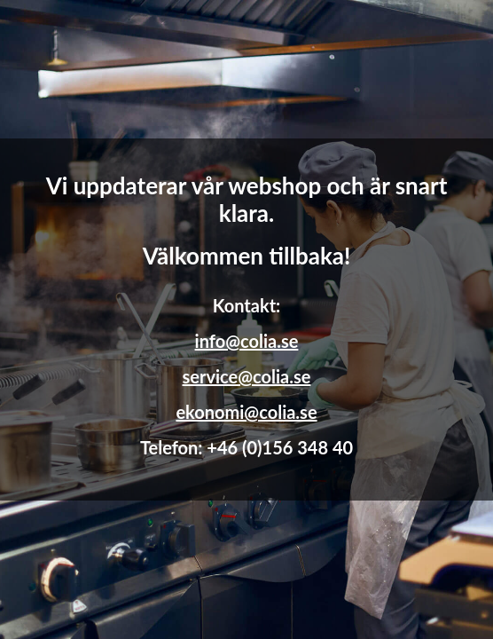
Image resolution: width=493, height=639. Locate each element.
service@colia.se (247, 376)
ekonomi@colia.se (246, 411)
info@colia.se (247, 340)
